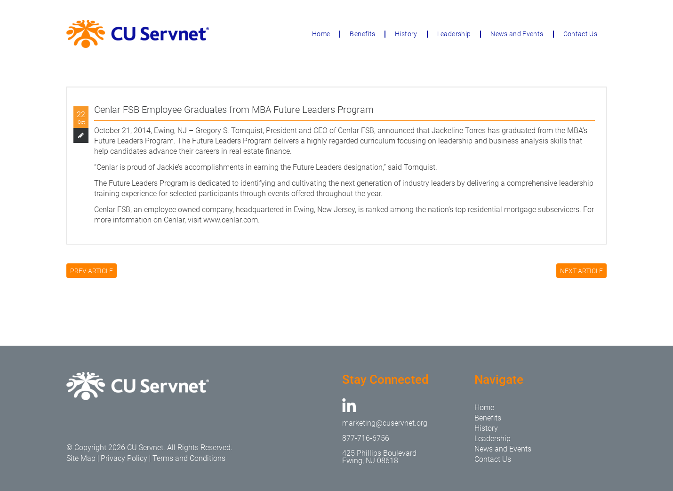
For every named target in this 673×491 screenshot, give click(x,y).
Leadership (454, 34)
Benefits (362, 34)
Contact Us (580, 34)
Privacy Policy (124, 458)
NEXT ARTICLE (581, 271)
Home (321, 34)
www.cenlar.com (230, 219)
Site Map (81, 458)
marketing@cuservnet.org (384, 423)
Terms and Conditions (188, 458)
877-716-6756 (365, 438)
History (406, 34)
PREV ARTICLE (91, 271)
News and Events (516, 34)
